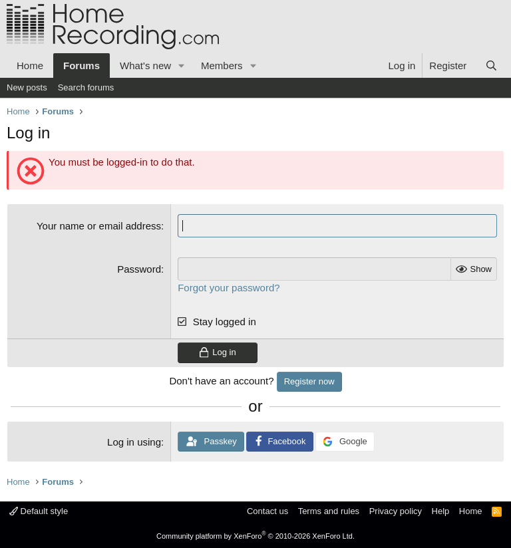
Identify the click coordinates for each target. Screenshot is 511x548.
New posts (27, 87)
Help (441, 511)
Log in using (134, 442)
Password (139, 269)
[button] (181, 65)
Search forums (86, 87)
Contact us (267, 511)
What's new (145, 65)
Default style (38, 511)
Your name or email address (99, 225)
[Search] (491, 65)
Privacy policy (395, 511)
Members (222, 65)
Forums (81, 65)
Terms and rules (328, 511)
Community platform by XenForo (255, 536)
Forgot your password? (228, 287)
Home (30, 65)
